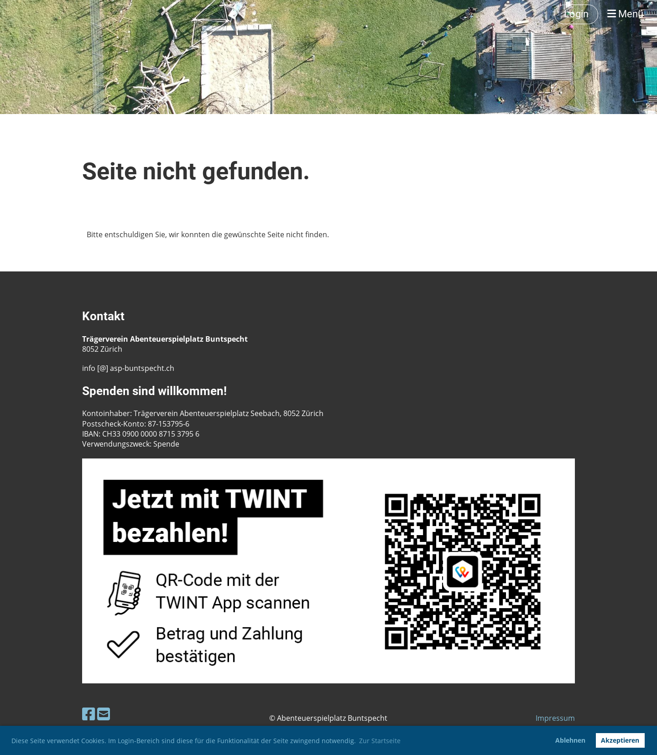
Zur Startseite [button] (380, 740)
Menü (625, 14)
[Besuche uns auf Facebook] (88, 714)
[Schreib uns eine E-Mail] (103, 714)
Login (576, 14)
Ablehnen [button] (570, 740)
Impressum (555, 718)
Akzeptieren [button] (620, 740)
